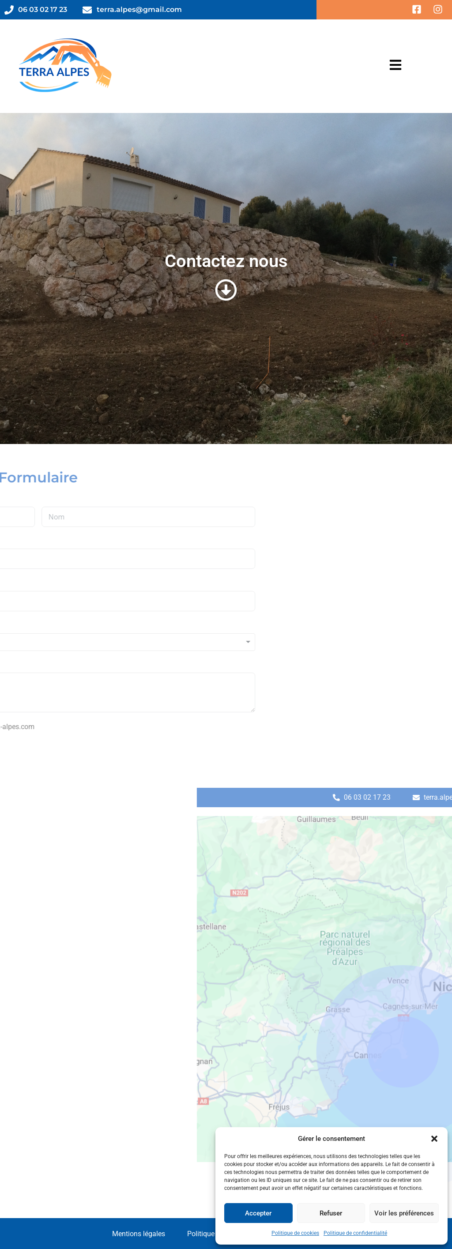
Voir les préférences (404, 1213)
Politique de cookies (295, 1233)
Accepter (258, 1213)
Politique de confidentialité (355, 1233)
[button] (434, 1138)
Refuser (331, 1213)
